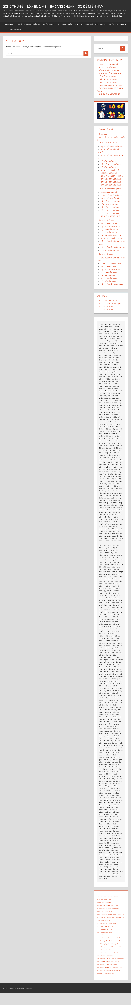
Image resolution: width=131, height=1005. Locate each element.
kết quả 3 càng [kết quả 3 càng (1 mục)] (114, 917)
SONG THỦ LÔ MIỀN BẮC (110, 170)
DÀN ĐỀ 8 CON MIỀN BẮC (111, 213)
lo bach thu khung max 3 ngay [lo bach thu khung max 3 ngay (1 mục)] (104, 923)
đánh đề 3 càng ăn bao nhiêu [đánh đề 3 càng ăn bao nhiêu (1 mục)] (104, 961)
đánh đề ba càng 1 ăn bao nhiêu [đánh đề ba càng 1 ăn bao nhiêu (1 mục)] (105, 967)
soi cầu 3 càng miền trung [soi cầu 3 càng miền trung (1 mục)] (103, 932)
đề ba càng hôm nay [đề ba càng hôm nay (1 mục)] (108, 985)
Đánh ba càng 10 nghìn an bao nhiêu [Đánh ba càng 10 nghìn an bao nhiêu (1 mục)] (106, 935)
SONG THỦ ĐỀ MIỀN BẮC (110, 216)
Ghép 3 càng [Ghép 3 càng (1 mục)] (100, 908)
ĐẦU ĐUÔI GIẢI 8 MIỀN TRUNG (111, 85)
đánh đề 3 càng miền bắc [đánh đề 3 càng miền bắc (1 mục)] (114, 956)
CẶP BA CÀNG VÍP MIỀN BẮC (112, 195)
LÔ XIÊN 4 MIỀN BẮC (109, 173)
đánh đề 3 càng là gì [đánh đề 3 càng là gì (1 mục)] (102, 956)
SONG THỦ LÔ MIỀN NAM (111, 264)
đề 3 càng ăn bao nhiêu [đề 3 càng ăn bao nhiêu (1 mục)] (116, 979)
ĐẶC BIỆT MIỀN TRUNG (108, 82)
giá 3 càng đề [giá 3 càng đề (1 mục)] (100, 911)
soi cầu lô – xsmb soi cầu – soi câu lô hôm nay (35, 24)
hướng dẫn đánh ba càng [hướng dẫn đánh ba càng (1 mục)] (103, 917)
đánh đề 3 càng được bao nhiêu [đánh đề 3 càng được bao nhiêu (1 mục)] (105, 964)
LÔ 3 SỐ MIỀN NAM (108, 281)
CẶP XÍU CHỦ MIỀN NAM (110, 269)
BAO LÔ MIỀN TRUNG (109, 223)
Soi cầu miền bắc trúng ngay (93, 24)
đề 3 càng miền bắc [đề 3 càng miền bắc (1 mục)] (112, 976)
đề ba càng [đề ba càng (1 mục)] (99, 985)
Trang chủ (9, 24)
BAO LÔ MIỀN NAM (108, 267)
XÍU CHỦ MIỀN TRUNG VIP (109, 70)
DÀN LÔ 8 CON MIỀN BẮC (111, 185)
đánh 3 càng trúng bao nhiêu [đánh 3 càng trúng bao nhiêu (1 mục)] (104, 944)
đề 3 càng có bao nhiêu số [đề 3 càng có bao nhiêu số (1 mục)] (112, 973)
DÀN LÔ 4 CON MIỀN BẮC (109, 64)
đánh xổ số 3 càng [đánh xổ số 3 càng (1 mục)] (116, 950)
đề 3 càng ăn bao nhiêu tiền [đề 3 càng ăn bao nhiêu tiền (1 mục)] (104, 982)
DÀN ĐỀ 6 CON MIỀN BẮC (111, 210)
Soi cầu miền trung (117, 24)
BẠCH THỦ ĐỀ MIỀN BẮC (110, 198)
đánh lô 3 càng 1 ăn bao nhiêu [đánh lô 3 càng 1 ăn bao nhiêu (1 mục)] (104, 947)
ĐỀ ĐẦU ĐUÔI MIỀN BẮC (110, 204)
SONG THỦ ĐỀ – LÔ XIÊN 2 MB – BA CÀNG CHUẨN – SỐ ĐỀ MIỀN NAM (56, 6)
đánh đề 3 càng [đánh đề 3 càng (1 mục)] (101, 953)
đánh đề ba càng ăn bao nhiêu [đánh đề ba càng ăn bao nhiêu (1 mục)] (116, 970)
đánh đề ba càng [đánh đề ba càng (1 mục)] (118, 964)
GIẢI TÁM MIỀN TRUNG (108, 79)
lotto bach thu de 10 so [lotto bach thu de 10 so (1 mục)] (118, 929)
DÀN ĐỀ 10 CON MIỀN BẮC (111, 201)
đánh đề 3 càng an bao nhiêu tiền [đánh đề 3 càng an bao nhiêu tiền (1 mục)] (114, 953)
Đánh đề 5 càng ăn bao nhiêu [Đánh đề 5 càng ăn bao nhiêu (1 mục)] (104, 941)
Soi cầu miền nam (13, 30)
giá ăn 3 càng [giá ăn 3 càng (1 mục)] (107, 911)
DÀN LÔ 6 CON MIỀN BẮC (111, 179)
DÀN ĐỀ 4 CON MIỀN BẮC (111, 207)
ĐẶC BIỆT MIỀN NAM (109, 272)
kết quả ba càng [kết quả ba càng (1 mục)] (101, 920)
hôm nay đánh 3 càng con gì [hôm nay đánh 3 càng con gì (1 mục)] (104, 914)
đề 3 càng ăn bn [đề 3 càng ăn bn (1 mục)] (116, 982)
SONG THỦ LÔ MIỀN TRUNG (110, 73)
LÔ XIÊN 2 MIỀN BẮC (109, 161)
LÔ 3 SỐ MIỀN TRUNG (107, 76)
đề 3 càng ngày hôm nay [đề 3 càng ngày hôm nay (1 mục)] (103, 979)
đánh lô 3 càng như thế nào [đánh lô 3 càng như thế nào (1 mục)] (104, 950)
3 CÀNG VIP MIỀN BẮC (107, 67)
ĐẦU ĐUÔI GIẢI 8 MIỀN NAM (112, 284)
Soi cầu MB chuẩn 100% (68, 24)
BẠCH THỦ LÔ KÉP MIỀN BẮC (112, 146)
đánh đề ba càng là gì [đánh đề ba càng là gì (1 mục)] (102, 970)
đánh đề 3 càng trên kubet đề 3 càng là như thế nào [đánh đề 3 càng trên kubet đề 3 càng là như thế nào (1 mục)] (110, 958)
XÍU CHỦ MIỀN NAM (108, 275)
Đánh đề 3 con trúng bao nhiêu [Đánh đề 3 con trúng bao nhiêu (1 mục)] (105, 938)
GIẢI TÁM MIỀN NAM (109, 278)
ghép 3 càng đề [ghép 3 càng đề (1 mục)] (108, 908)
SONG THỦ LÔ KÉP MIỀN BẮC (112, 176)
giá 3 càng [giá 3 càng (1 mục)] (115, 908)
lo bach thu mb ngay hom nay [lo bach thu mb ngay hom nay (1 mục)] (104, 926)
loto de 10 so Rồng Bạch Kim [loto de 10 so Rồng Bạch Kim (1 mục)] (104, 929)
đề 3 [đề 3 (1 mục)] (98, 973)
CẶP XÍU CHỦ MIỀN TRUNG (109, 94)
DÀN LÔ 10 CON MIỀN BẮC (111, 164)
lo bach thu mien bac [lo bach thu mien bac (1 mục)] (118, 926)
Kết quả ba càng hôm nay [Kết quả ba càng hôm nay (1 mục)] (112, 920)
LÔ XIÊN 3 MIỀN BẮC (109, 167)
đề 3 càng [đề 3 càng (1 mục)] (102, 973)
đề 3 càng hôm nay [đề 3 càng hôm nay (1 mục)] (101, 976)
